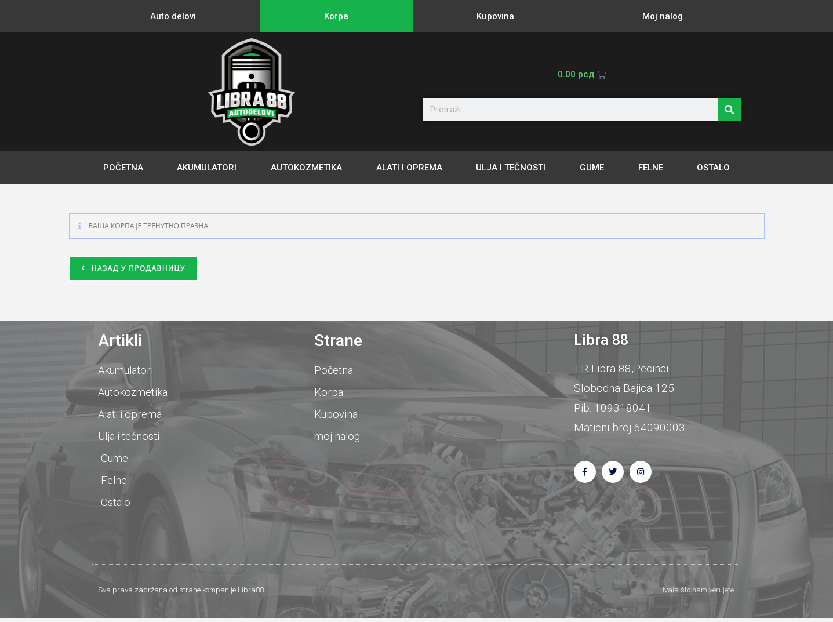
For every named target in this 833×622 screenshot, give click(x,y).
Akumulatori (207, 167)
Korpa (336, 16)
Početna (123, 167)
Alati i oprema (409, 167)
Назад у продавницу (137, 268)
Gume (592, 167)
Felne (650, 167)
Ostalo (713, 167)
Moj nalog (662, 16)
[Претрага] (729, 109)
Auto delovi (173, 16)
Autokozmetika (306, 167)
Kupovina (495, 16)
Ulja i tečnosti (510, 167)
